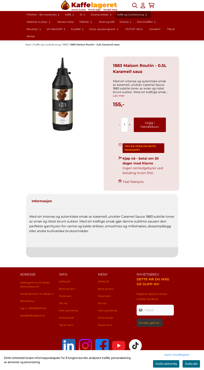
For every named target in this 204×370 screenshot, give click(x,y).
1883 (66, 44)
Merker (31, 36)
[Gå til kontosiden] (143, 5)
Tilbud (171, 29)
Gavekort (154, 29)
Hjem (28, 44)
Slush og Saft (107, 21)
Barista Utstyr (66, 21)
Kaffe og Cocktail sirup (47, 44)
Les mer (119, 95)
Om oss (63, 303)
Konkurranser (66, 317)
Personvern (65, 296)
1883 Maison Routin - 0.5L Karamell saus (95, 44)
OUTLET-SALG (134, 29)
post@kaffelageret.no (32, 315)
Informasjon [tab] (42, 201)
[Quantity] (124, 125)
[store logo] (89, 5)
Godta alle (191, 363)
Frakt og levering (68, 310)
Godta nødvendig (166, 363)
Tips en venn (66, 325)
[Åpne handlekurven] (151, 5)
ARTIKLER (64, 281)
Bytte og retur (67, 288)
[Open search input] (134, 5)
